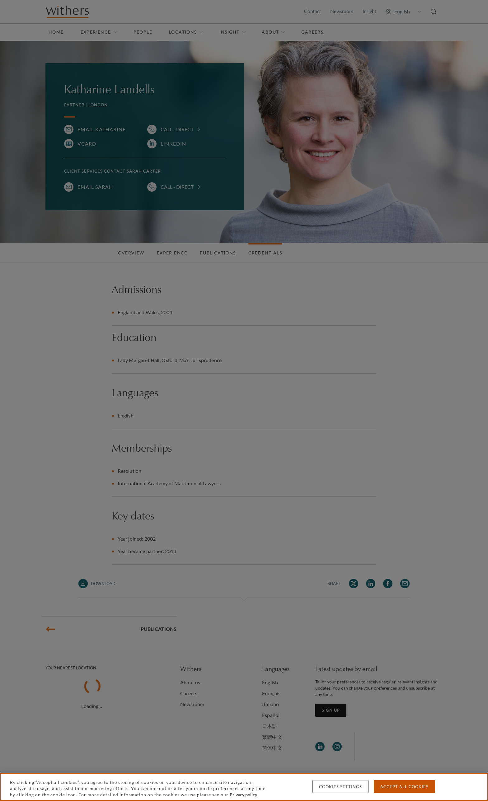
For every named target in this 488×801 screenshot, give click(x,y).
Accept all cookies (404, 786)
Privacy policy (243, 794)
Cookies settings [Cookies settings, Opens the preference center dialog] (340, 786)
